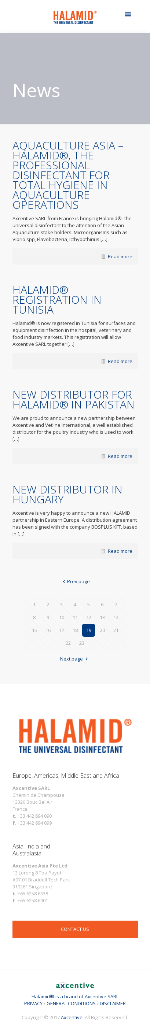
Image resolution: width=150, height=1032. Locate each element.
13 (102, 617)
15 (34, 630)
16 (48, 630)
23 (81, 643)
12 (88, 617)
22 (68, 643)
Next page (74, 658)
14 (115, 617)
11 (75, 617)
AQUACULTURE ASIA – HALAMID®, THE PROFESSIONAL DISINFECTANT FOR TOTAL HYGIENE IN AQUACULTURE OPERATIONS (68, 175)
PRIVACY (33, 1003)
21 (115, 630)
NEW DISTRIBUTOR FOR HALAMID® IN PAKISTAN (73, 399)
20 (102, 630)
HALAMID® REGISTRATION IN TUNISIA (57, 299)
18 (75, 630)
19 (88, 630)
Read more (120, 256)
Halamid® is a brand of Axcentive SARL (75, 993)
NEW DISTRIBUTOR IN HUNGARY (67, 494)
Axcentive (72, 1017)
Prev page (74, 581)
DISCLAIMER (113, 1003)
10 (61, 617)
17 (61, 630)
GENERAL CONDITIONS (71, 1003)
